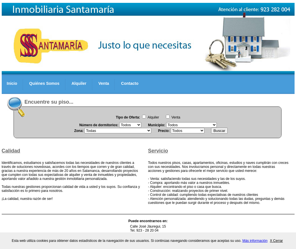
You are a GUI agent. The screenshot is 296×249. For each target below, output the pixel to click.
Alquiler (78, 83)
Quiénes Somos (44, 83)
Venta (103, 83)
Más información (254, 241)
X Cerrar (276, 241)
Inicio (12, 83)
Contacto (129, 83)
